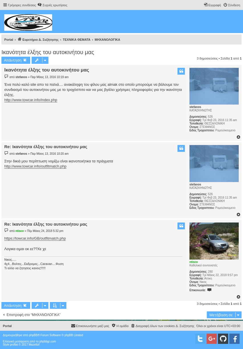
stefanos (195, 107)
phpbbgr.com (47, 341)
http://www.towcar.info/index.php (30, 100)
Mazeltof (34, 344)
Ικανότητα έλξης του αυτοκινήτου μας (47, 52)
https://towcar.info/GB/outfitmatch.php (35, 238)
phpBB (33, 335)
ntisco (193, 262)
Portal (8, 39)
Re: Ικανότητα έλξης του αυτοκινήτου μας (45, 146)
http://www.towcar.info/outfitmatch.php (35, 166)
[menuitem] (52, 5)
